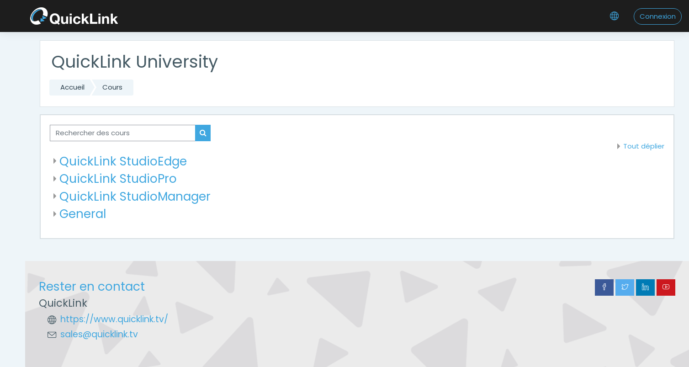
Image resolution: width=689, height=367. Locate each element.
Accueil (72, 87)
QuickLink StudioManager (135, 196)
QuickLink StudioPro (118, 178)
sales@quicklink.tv (99, 334)
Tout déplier (643, 146)
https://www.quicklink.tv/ (114, 319)
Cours (112, 87)
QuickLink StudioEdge (123, 161)
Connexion (658, 16)
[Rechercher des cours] (123, 133)
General (82, 213)
